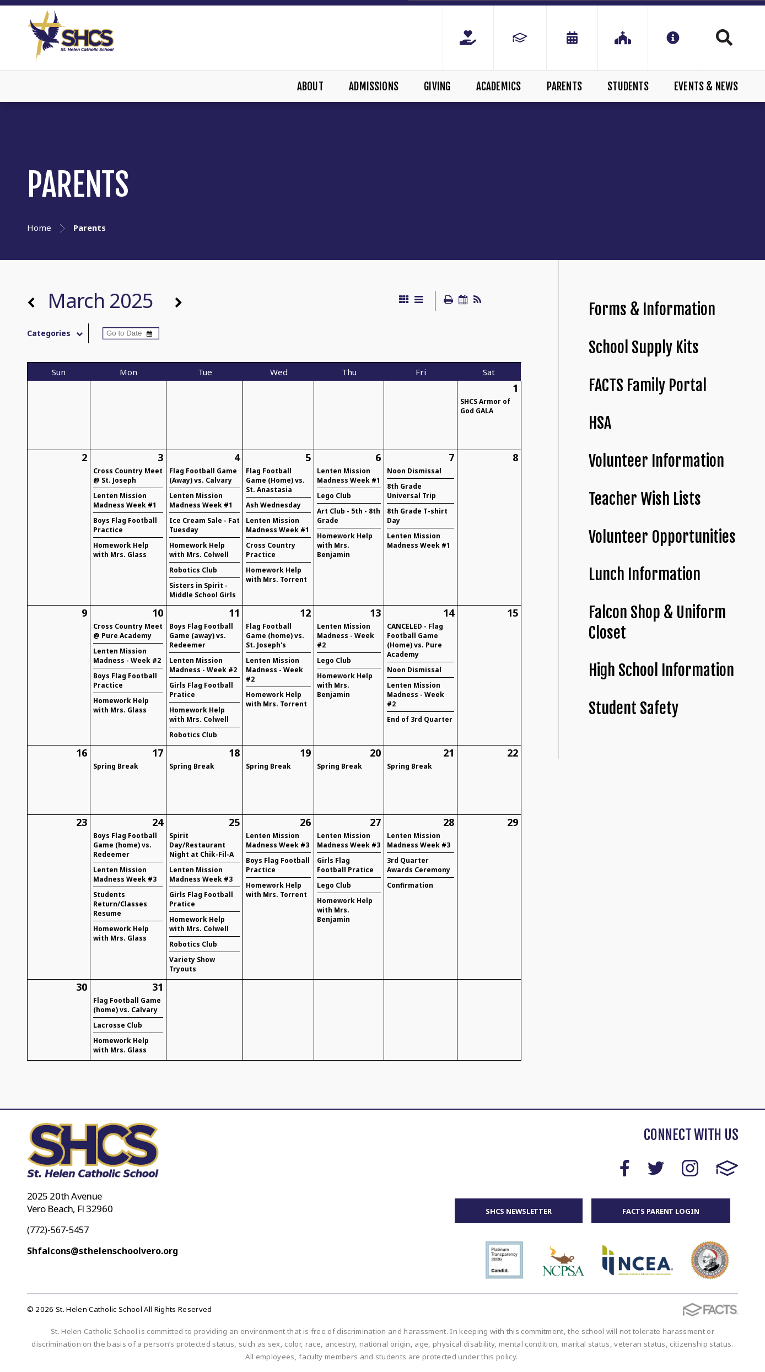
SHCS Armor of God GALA (485, 406)
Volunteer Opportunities (662, 537)
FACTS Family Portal (648, 385)
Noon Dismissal (414, 471)
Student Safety (633, 708)
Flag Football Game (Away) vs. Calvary (203, 475)
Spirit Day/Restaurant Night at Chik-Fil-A (201, 845)
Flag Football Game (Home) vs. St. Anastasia (275, 480)
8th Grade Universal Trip (411, 491)
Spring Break (115, 766)
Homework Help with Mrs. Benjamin (345, 545)
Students (628, 86)
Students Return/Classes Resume (120, 904)
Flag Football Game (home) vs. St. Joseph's (275, 636)
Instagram (690, 1168)
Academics (498, 86)
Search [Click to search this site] (724, 37)
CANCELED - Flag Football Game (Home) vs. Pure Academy (415, 640)
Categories (57, 333)
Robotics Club (193, 570)
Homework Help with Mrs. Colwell (199, 550)
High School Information (661, 670)
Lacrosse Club (117, 1025)
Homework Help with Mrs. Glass (121, 550)
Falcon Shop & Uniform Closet (657, 622)
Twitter (656, 1168)
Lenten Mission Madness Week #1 (125, 500)
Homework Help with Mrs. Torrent (276, 574)
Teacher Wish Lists (645, 499)
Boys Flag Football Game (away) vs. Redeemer (201, 636)
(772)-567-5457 (58, 1230)
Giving (437, 86)
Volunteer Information (656, 461)
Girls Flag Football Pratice (345, 865)
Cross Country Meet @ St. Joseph (128, 475)
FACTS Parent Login (660, 1211)
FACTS (727, 1168)
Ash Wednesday (273, 505)
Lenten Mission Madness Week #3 (125, 874)
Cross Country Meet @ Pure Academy (128, 631)
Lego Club (334, 495)
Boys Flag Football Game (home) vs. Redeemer (125, 845)
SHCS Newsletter (519, 1211)
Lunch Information (645, 574)
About (310, 86)
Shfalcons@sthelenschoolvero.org (102, 1251)
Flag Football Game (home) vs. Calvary (127, 1005)
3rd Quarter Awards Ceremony (418, 865)
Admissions (373, 86)
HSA (600, 423)
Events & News (706, 86)
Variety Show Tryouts (192, 964)
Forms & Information (652, 309)
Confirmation (410, 885)
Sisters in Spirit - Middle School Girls (202, 590)
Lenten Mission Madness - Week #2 (127, 655)
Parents (564, 86)
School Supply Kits (644, 347)
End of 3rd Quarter (419, 719)
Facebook (624, 1168)
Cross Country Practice (270, 550)
